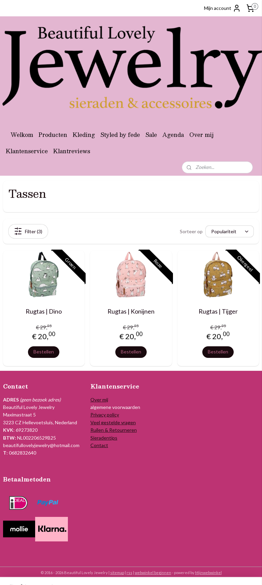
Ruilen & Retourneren (113, 430)
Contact (99, 445)
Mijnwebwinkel (208, 572)
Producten (53, 134)
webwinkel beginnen (153, 572)
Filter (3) (28, 231)
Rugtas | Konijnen (131, 311)
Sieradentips (103, 438)
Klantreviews (71, 151)
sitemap (117, 572)
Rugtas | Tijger (218, 311)
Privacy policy (104, 414)
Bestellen (43, 351)
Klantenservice (27, 151)
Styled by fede (120, 134)
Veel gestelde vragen (113, 422)
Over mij (201, 134)
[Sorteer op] (229, 231)
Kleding (84, 134)
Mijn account (222, 8)
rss (129, 572)
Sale (151, 134)
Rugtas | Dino (44, 311)
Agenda (173, 134)
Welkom (22, 134)
